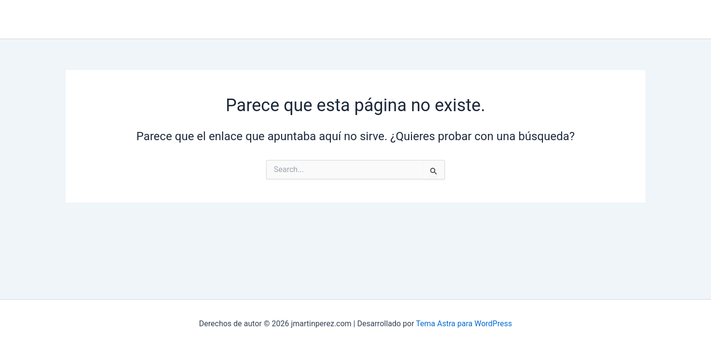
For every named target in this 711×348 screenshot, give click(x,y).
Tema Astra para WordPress (464, 323)
